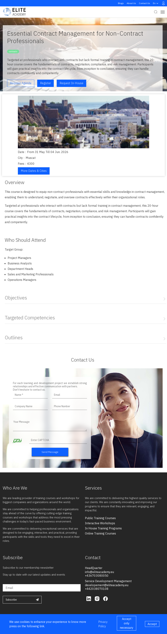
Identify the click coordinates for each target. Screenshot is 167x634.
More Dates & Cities (34, 171)
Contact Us (144, 3)
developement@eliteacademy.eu (106, 585)
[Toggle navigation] (162, 12)
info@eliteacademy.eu (99, 572)
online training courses (100, 533)
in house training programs (103, 528)
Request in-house (71, 83)
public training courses (100, 518)
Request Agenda (20, 83)
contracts (13, 51)
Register (45, 83)
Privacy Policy (103, 624)
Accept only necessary (126, 623)
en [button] (156, 3)
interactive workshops (100, 523)
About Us (131, 3)
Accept (152, 624)
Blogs (121, 3)
